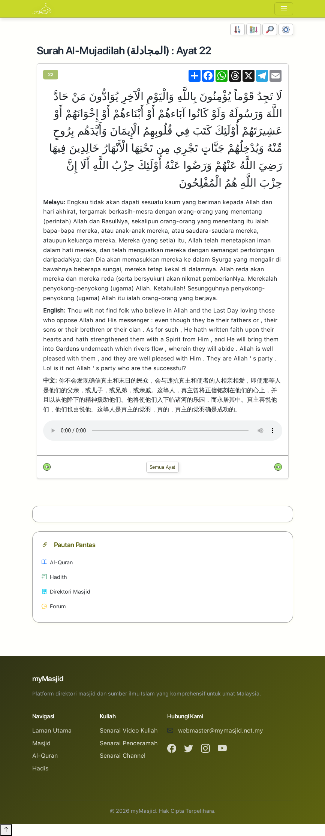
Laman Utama (52, 730)
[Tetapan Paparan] (286, 29)
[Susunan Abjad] (253, 29)
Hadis (40, 768)
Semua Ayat (163, 467)
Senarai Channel (122, 755)
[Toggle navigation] (283, 8)
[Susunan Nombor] (237, 29)
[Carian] (269, 29)
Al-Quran (57, 562)
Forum (54, 606)
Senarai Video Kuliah (129, 730)
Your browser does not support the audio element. (162, 430)
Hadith (54, 577)
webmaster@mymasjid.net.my (220, 730)
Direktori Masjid (66, 591)
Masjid (41, 743)
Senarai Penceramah (129, 743)
